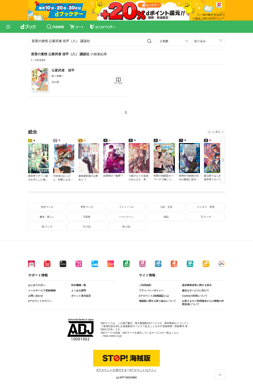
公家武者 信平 (63, 70)
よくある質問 (78, 290)
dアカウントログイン (40, 301)
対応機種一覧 (78, 285)
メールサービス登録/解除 (42, 290)
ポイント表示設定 (81, 295)
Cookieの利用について (194, 295)
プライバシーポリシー (151, 290)
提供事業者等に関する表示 (197, 285)
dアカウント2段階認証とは (154, 295)
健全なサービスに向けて (195, 290)
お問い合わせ (35, 295)
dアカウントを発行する (111, 370)
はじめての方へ (36, 285)
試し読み (118, 83)
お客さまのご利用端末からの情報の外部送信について (203, 303)
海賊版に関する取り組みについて (157, 301)
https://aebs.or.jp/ (112, 335)
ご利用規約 (145, 285)
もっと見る (214, 131)
